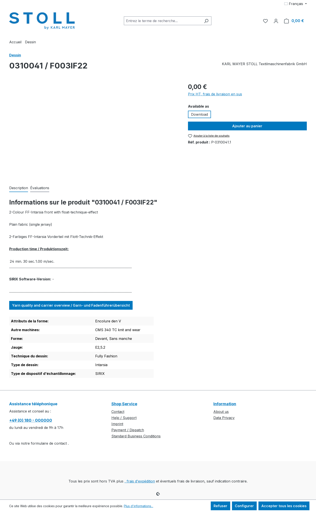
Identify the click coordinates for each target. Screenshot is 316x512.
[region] (94, 129)
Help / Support (124, 418)
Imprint (117, 424)
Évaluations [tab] (39, 188)
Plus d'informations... (138, 506)
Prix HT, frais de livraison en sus (215, 94)
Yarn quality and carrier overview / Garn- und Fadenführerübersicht (71, 305)
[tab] (18, 188)
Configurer (244, 506)
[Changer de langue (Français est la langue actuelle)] (295, 3)
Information (224, 404)
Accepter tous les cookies (284, 506)
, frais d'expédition (140, 481)
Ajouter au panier (247, 126)
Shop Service (124, 404)
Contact (117, 411)
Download (199, 114)
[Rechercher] (206, 20)
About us (221, 411)
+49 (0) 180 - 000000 (30, 420)
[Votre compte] (276, 20)
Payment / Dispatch (127, 430)
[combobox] (162, 20)
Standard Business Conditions (136, 436)
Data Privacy (224, 418)
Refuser (220, 506)
